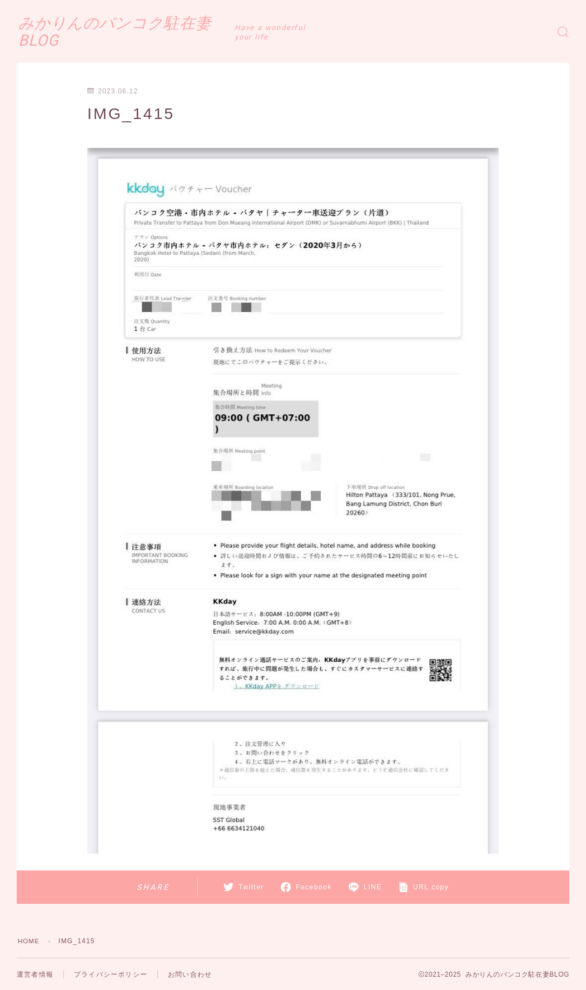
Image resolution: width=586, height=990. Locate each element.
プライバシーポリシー (110, 974)
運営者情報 (35, 974)
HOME (29, 941)
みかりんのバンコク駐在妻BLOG (150, 31)
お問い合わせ (190, 974)
